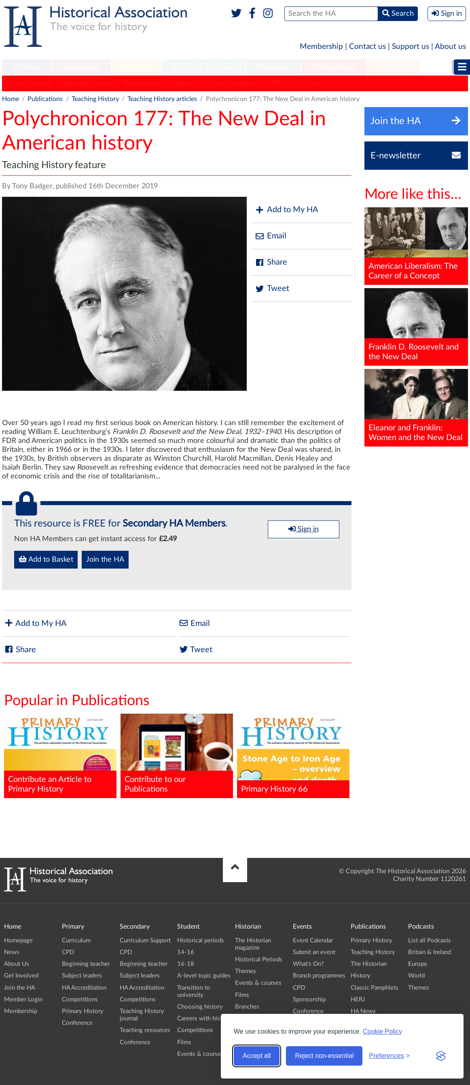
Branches (247, 1007)
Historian (273, 67)
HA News (310, 83)
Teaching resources (145, 1030)
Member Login (23, 1000)
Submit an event (314, 952)
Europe (417, 964)
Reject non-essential (324, 1055)
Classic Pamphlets (232, 83)
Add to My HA (286, 210)
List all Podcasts (429, 941)
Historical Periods (258, 959)
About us (450, 47)
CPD (68, 952)
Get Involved (21, 976)
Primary (26, 67)
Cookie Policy (382, 1031)
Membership (321, 47)
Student (136, 67)
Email (270, 236)
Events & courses (200, 1054)
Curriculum (76, 941)
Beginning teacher (86, 964)
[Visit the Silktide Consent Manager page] (441, 1056)
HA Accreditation (84, 988)
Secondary (81, 67)
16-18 (185, 964)
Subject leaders (82, 976)
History (183, 83)
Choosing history (200, 1007)
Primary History (28, 83)
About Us (16, 964)
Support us (410, 47)
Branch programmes (319, 976)
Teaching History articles (162, 99)
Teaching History (86, 83)
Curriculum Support (145, 941)
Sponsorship (309, 1000)
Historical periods (200, 941)
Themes (245, 971)
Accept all (257, 1055)
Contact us (367, 47)
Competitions (80, 1000)
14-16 (185, 952)
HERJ (277, 83)
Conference (77, 1023)
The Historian (142, 83)
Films (184, 1042)
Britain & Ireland (429, 952)
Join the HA (105, 559)
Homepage (18, 941)
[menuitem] (26, 67)
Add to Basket (46, 559)
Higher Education (204, 67)
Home (10, 99)
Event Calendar (313, 941)
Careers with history (204, 1018)
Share (271, 262)
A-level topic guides (204, 976)
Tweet (272, 288)
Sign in (303, 529)
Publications (334, 67)
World (416, 976)
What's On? (308, 964)
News (11, 952)
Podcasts (394, 67)
